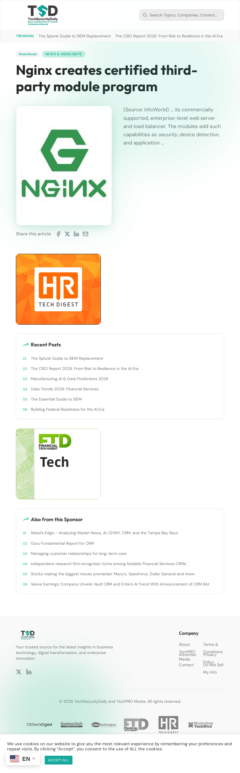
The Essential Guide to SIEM (56, 399)
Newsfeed (28, 54)
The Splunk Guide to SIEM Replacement (74, 36)
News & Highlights (63, 54)
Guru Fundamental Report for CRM (62, 543)
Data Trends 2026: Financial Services (64, 388)
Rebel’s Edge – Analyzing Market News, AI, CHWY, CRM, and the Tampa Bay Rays (104, 532)
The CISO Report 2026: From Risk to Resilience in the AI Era (169, 36)
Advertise (187, 654)
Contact (186, 664)
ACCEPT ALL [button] (58, 760)
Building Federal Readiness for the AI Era (67, 409)
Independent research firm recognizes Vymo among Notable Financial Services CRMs (108, 563)
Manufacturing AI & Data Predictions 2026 (69, 378)
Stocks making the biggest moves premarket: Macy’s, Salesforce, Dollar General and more (112, 573)
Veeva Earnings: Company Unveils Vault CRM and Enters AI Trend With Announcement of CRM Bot (120, 584)
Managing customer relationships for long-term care (79, 553)
